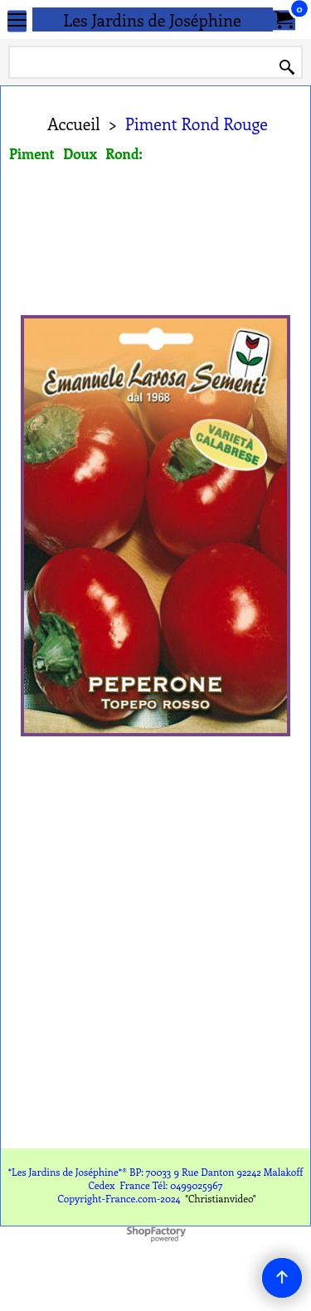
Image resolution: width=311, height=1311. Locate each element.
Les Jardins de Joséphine (152, 19)
